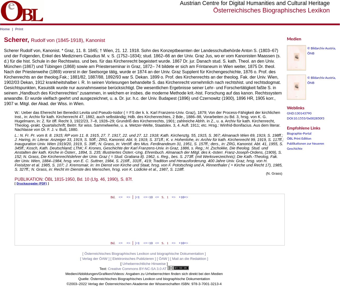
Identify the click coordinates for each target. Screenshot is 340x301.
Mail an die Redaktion (189, 259)
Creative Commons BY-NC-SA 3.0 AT (148, 269)
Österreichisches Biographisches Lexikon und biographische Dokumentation (144, 254)
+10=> (183, 197)
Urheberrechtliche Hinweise (144, 264)
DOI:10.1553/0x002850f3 (305, 118)
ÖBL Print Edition (299, 138)
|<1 (137, 197)
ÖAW (163, 259)
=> (128, 197)
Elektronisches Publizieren (133, 259)
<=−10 (148, 197)
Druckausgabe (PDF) (32, 183)
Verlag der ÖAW (95, 259)
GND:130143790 (299, 113)
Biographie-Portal (299, 133)
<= (121, 197)
